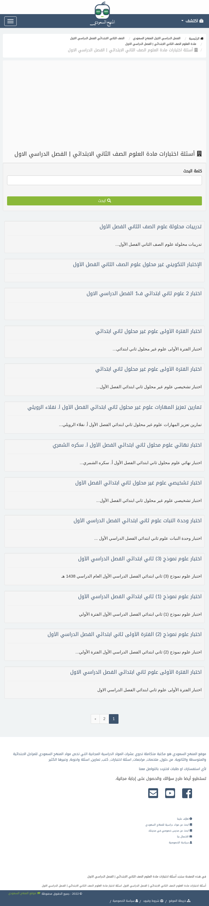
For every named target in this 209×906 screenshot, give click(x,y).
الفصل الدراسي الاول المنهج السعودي (156, 38)
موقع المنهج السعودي (24, 893)
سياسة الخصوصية (180, 842)
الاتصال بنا (184, 836)
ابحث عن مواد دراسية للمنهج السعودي (168, 824)
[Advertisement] (104, 105)
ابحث (104, 201)
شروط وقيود (153, 900)
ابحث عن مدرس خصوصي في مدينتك (170, 830)
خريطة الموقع (179, 900)
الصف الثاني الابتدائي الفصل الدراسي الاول (97, 38)
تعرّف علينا (184, 818)
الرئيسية (196, 38)
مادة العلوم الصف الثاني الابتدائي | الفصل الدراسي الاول (160, 44)
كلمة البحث (192, 171)
